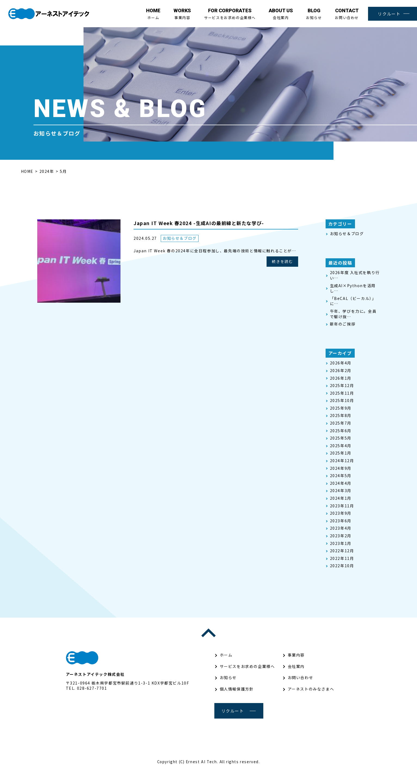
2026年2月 (340, 370)
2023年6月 (340, 520)
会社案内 (281, 14)
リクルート (389, 14)
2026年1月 (340, 378)
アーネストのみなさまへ (311, 689)
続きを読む (282, 262)
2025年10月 (342, 400)
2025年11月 (342, 393)
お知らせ (314, 14)
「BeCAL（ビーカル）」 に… (353, 301)
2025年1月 (340, 453)
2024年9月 (340, 468)
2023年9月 (340, 513)
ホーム (153, 14)
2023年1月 (340, 543)
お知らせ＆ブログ (180, 238)
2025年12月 (342, 385)
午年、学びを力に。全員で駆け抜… (353, 314)
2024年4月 (340, 483)
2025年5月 (340, 438)
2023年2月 (340, 535)
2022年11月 (342, 558)
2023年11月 (342, 505)
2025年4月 (340, 445)
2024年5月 (340, 475)
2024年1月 (340, 498)
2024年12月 (342, 460)
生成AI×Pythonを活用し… (353, 288)
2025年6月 (340, 430)
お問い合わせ (347, 14)
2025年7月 (340, 423)
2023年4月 (340, 528)
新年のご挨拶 (343, 324)
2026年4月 (340, 363)
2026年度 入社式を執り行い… (355, 275)
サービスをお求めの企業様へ (230, 14)
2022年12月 (342, 550)
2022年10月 (342, 565)
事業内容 (182, 14)
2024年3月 (340, 490)
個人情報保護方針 (237, 689)
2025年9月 (340, 408)
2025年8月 (340, 415)
